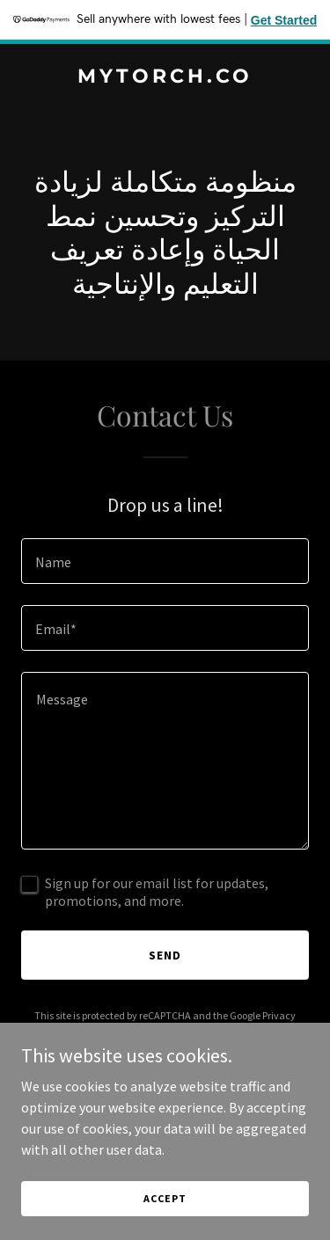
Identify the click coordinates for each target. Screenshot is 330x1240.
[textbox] (165, 561)
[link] (165, 77)
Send (165, 955)
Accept (164, 1198)
